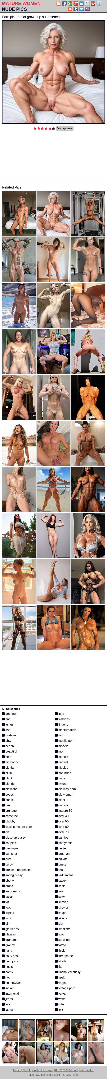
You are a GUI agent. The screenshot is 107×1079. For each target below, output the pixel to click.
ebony (8, 880)
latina (7, 1009)
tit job (60, 961)
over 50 (62, 821)
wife (59, 1004)
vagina (61, 982)
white (60, 999)
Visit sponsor (65, 128)
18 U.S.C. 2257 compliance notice (74, 1070)
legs (59, 713)
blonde (8, 783)
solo (59, 934)
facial (7, 896)
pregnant (63, 853)
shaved (61, 902)
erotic (7, 886)
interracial (10, 993)
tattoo (60, 945)
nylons (61, 783)
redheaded (64, 875)
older (60, 800)
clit (5, 832)
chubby (8, 821)
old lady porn (65, 789)
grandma (10, 939)
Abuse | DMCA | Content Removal (33, 1070)
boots (7, 800)
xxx (59, 1009)
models (61, 746)
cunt (6, 859)
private (61, 859)
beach (8, 746)
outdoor (62, 805)
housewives (11, 982)
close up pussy (14, 837)
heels (7, 966)
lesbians (62, 719)
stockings (63, 939)
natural (61, 762)
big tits (8, 767)
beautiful (9, 751)
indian (8, 988)
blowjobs (9, 789)
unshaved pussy (68, 972)
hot (6, 977)
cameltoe (10, 816)
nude (60, 778)
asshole (9, 735)
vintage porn (65, 988)
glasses (9, 934)
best (6, 756)
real (59, 869)
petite (60, 848)
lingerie (61, 724)
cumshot (9, 853)
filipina (8, 913)
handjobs (10, 961)
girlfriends (10, 929)
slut (59, 923)
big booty (10, 762)
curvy (7, 864)
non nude (63, 773)
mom (60, 751)
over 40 (62, 816)
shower (61, 907)
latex (7, 1004)
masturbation (65, 730)
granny (8, 945)
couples (9, 843)
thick (60, 950)
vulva (60, 993)
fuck (6, 918)
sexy (60, 896)
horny (7, 972)
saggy (61, 880)
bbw (6, 740)
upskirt (61, 977)
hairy (7, 950)
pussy (60, 864)
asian (7, 724)
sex (59, 891)
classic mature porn (17, 826)
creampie (10, 848)
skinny (61, 918)
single (60, 913)
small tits (62, 929)
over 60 (62, 826)
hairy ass (10, 956)
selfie (60, 886)
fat (5, 902)
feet (6, 907)
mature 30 (63, 810)
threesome (64, 956)
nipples (61, 767)
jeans (7, 999)
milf (59, 735)
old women (64, 794)
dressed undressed (17, 869)
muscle (61, 756)
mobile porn (64, 740)
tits (58, 966)
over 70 (62, 832)
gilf (5, 923)
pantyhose (64, 843)
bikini (7, 773)
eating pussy (12, 875)
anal (6, 719)
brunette (9, 810)
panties (61, 837)
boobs (8, 794)
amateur (9, 713)
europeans (11, 891)
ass (6, 730)
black (7, 778)
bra (6, 805)
